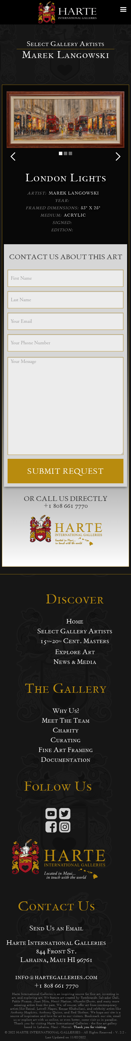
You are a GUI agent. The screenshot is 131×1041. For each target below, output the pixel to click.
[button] (123, 12)
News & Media (74, 661)
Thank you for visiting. (90, 1027)
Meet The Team (65, 720)
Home (74, 621)
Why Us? (65, 710)
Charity (65, 730)
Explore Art (75, 652)
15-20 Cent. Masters (74, 641)
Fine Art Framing (65, 749)
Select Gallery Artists (74, 631)
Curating (65, 740)
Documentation (65, 759)
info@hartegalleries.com (56, 977)
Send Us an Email (56, 928)
